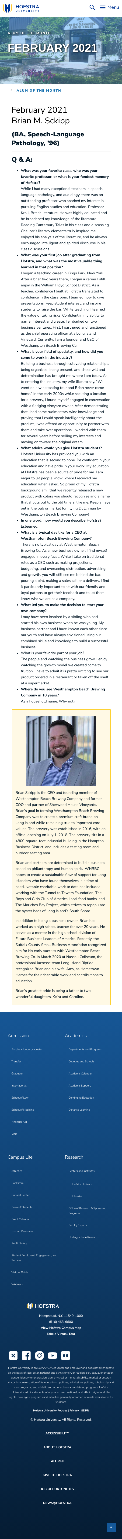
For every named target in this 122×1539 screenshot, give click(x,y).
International (18, 1086)
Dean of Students (21, 1207)
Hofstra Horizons (82, 1184)
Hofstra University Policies (50, 1411)
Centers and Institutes (81, 1171)
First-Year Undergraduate (26, 1050)
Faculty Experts (78, 1225)
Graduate (17, 1074)
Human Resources (22, 1231)
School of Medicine (22, 1110)
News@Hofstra (57, 1503)
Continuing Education (81, 1098)
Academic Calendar (80, 1074)
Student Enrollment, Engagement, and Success (34, 1258)
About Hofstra (57, 1447)
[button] (111, 1527)
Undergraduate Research (83, 1237)
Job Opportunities (57, 1489)
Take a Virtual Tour (61, 1334)
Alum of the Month (29, 33)
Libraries (77, 1196)
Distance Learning (79, 1110)
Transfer (16, 1062)
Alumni (57, 1461)
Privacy (74, 1411)
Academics (76, 1036)
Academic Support (80, 1086)
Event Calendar (20, 1219)
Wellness (17, 1284)
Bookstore (17, 1183)
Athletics (16, 1171)
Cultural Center (20, 1195)
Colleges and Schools (81, 1062)
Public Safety (19, 1243)
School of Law (19, 1098)
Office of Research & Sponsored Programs (87, 1211)
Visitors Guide (19, 1272)
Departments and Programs (85, 1050)
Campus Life (20, 1157)
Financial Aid (19, 1122)
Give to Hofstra (57, 1475)
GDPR (85, 1411)
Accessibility (57, 1433)
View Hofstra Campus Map (61, 1328)
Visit (14, 1134)
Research (74, 1157)
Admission (18, 1036)
